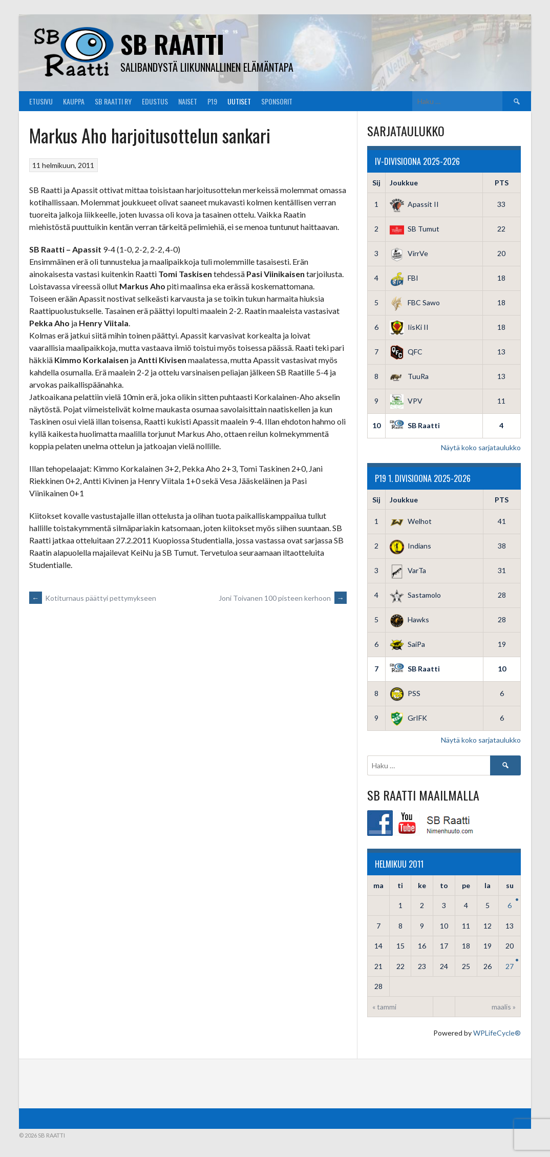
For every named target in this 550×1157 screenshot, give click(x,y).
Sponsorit (276, 101)
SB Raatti (172, 44)
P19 (212, 101)
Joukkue (404, 182)
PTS (502, 182)
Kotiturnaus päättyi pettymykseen (92, 598)
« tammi (384, 1006)
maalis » (504, 1006)
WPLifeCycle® (497, 1032)
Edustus (155, 101)
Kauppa (73, 101)
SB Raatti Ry (113, 101)
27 (509, 966)
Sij (376, 182)
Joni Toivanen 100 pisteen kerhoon (283, 598)
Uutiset (239, 101)
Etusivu (41, 101)
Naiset (187, 101)
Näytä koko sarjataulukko (481, 447)
